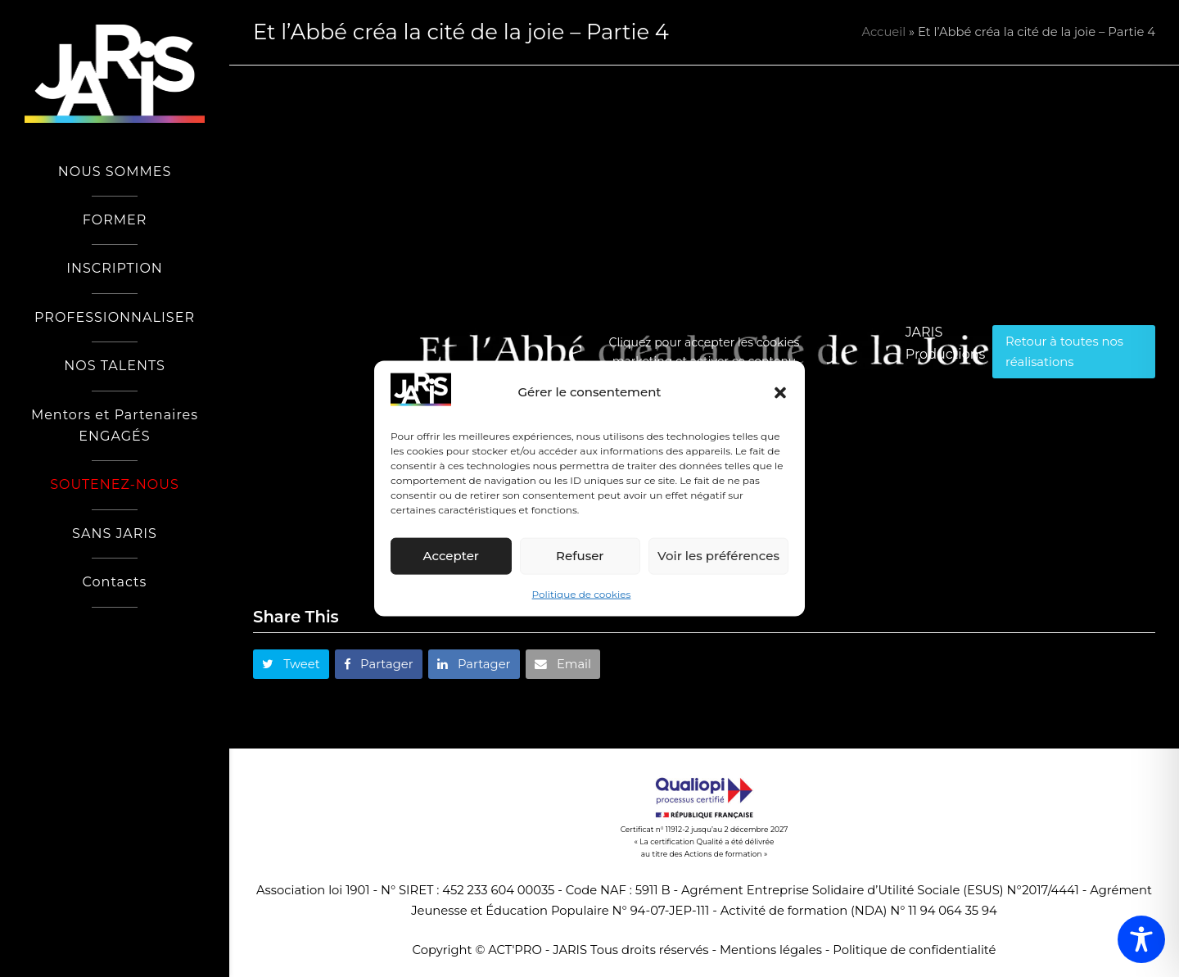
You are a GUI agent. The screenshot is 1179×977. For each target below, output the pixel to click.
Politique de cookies (581, 594)
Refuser (579, 555)
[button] (780, 392)
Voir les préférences (718, 555)
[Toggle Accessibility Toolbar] (1141, 939)
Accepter (451, 555)
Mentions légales (771, 950)
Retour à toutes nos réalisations (1064, 351)
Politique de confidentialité (914, 950)
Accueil (883, 32)
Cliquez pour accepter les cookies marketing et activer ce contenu (704, 352)
